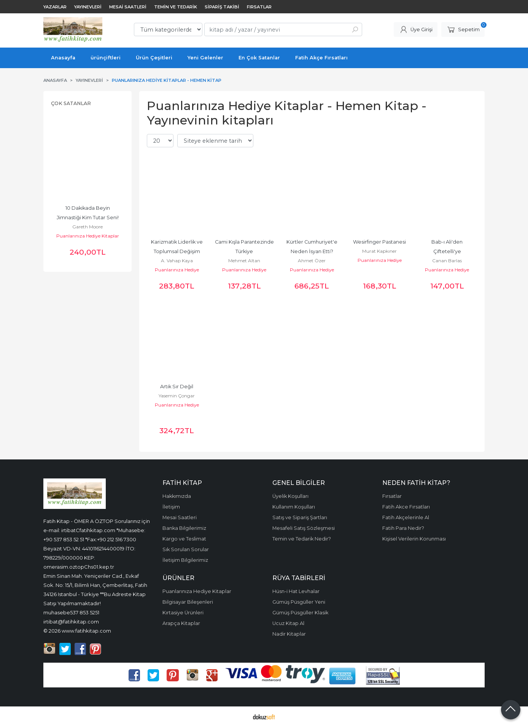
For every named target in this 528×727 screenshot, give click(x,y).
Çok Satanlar (71, 103)
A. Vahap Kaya (177, 260)
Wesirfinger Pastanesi (379, 242)
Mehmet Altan (244, 260)
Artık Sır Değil (176, 386)
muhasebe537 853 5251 (71, 612)
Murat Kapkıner (379, 251)
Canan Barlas (447, 260)
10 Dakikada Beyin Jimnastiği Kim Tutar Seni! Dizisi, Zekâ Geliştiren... (88, 217)
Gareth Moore (87, 227)
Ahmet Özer (312, 260)
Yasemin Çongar (177, 396)
